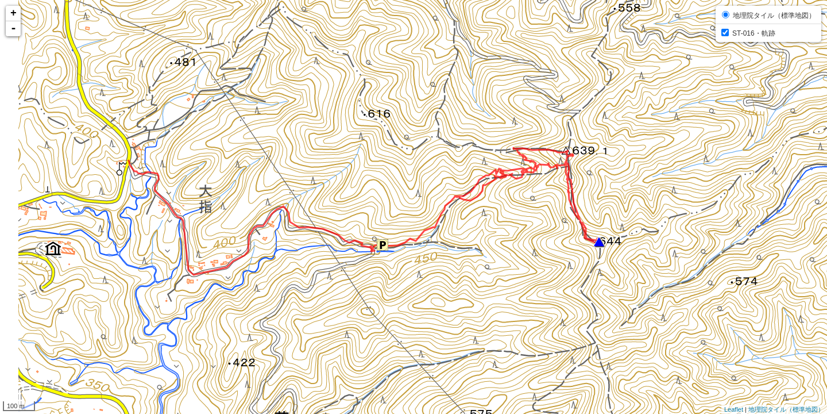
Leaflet (733, 409)
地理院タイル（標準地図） (786, 409)
